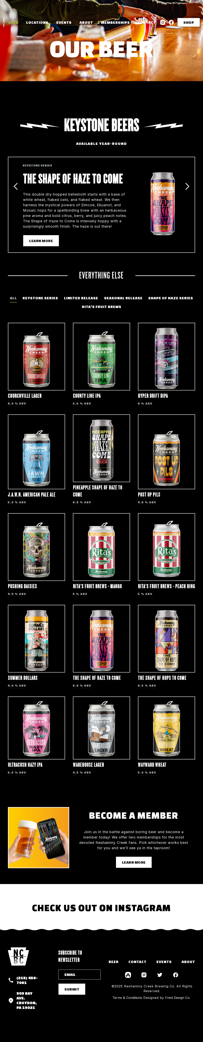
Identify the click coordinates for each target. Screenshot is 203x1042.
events (164, 961)
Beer (13, 22)
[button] (37, 22)
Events (64, 22)
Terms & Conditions (127, 998)
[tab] (13, 298)
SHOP (188, 22)
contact (137, 961)
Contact (147, 22)
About (86, 22)
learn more (134, 862)
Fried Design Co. (177, 998)
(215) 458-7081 (27, 980)
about (188, 961)
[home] (3, 22)
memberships (115, 22)
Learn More (41, 241)
